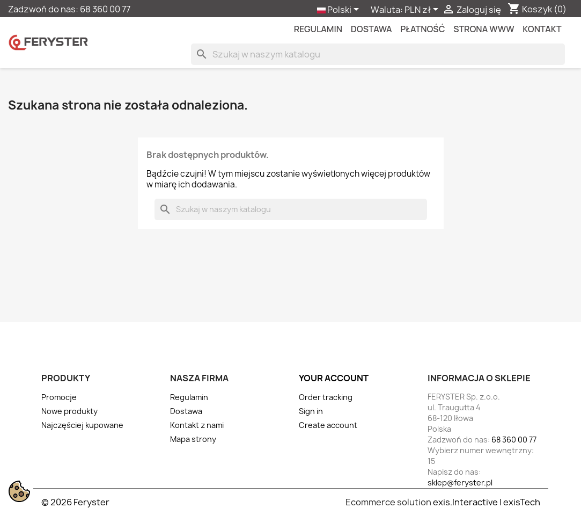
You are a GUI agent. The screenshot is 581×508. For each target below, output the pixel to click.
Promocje (59, 397)
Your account (334, 378)
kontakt (542, 29)
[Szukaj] (378, 54)
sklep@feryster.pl (460, 482)
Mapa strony (193, 439)
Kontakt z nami (197, 425)
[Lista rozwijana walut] (423, 10)
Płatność (422, 29)
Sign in (311, 411)
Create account (328, 425)
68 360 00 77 (105, 9)
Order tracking (325, 397)
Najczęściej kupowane (82, 425)
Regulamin (318, 29)
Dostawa (371, 29)
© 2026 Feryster (75, 502)
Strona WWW (483, 29)
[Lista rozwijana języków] (340, 10)
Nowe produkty (69, 411)
